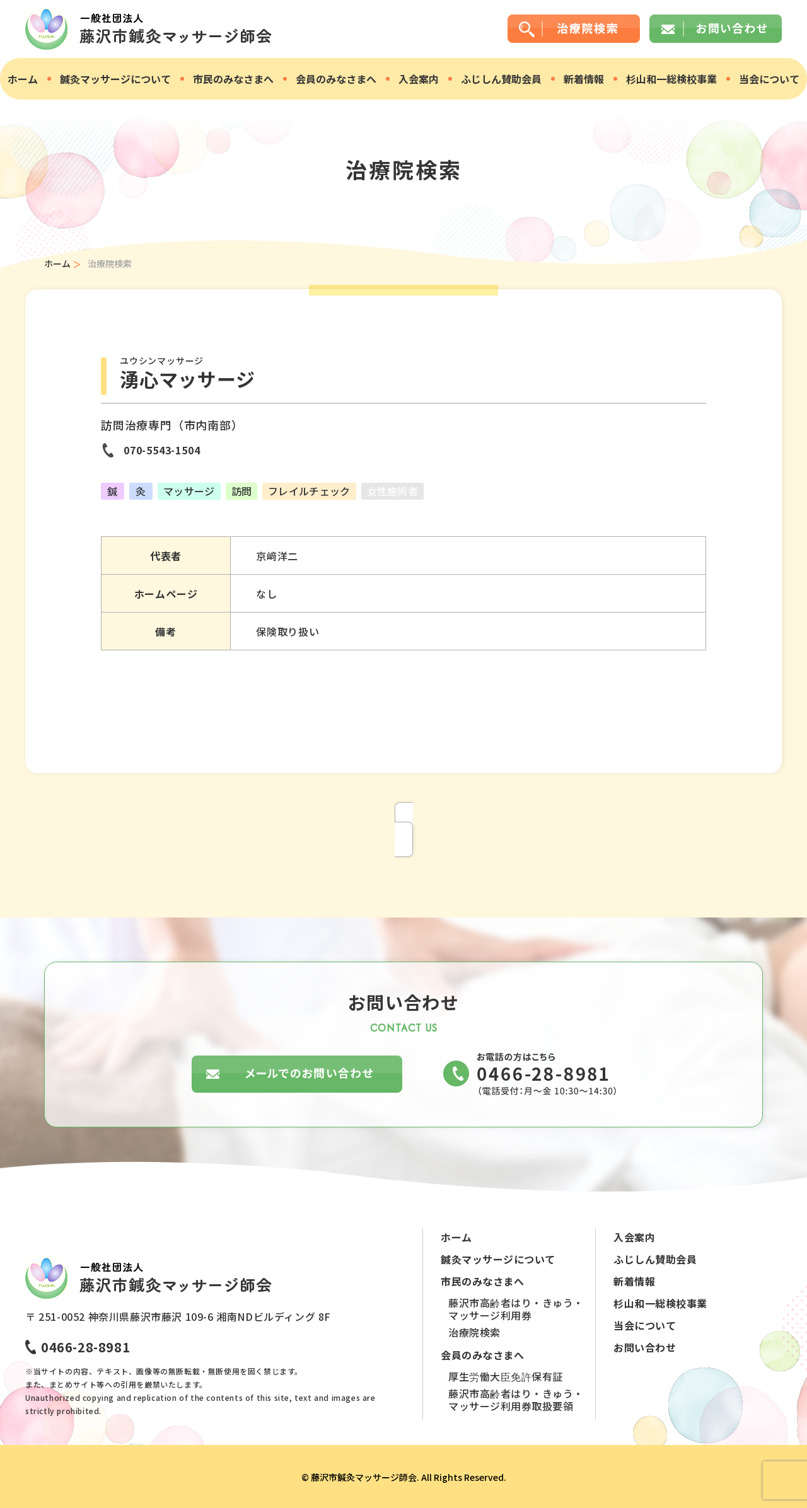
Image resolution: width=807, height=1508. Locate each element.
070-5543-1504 (162, 450)
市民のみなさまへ (233, 78)
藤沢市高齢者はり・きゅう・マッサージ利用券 (516, 1308)
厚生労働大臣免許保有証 (505, 1376)
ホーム (23, 78)
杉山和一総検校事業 (671, 78)
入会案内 (418, 78)
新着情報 (584, 78)
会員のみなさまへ (336, 78)
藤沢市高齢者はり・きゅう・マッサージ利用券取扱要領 (516, 1399)
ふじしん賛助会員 (501, 78)
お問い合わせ (644, 1347)
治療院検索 (474, 1332)
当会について (769, 78)
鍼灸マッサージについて (115, 78)
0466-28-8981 (85, 1347)
